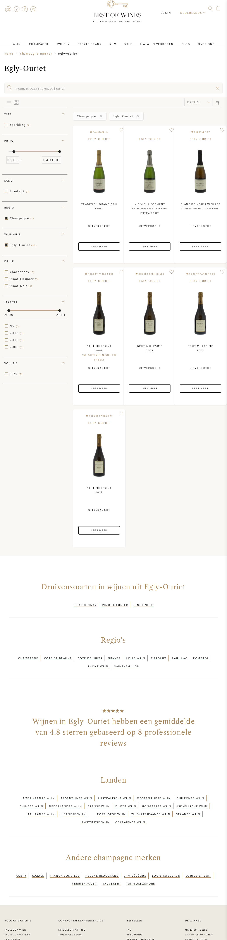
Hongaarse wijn (156, 794)
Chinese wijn (31, 794)
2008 (17, 347)
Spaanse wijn (188, 799)
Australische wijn (114, 788)
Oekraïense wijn (130, 804)
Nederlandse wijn (65, 794)
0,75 (16, 374)
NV (15, 326)
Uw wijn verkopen (149, 40)
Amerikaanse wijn (38, 788)
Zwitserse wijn (96, 804)
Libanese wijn (73, 799)
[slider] (13, 151)
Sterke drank (93, 40)
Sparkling (20, 125)
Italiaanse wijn (41, 799)
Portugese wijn (111, 799)
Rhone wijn (98, 659)
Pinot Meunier (24, 279)
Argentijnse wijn (76, 788)
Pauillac (179, 654)
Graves (114, 654)
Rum (112, 40)
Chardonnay (22, 272)
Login (170, 8)
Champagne (49, 40)
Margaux (158, 654)
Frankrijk (20, 191)
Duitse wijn (125, 794)
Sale (125, 40)
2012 (17, 340)
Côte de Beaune (58, 654)
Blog (175, 40)
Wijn (30, 40)
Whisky (70, 40)
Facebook (25, 9)
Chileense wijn (190, 788)
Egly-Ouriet (23, 245)
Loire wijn (135, 654)
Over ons (192, 40)
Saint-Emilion (126, 659)
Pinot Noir (21, 286)
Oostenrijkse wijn (154, 788)
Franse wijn (99, 794)
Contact (8, 9)
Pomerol (201, 654)
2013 (17, 333)
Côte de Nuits (89, 654)
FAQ (16, 9)
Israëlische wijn (192, 794)
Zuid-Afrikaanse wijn (150, 799)
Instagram (33, 9)
